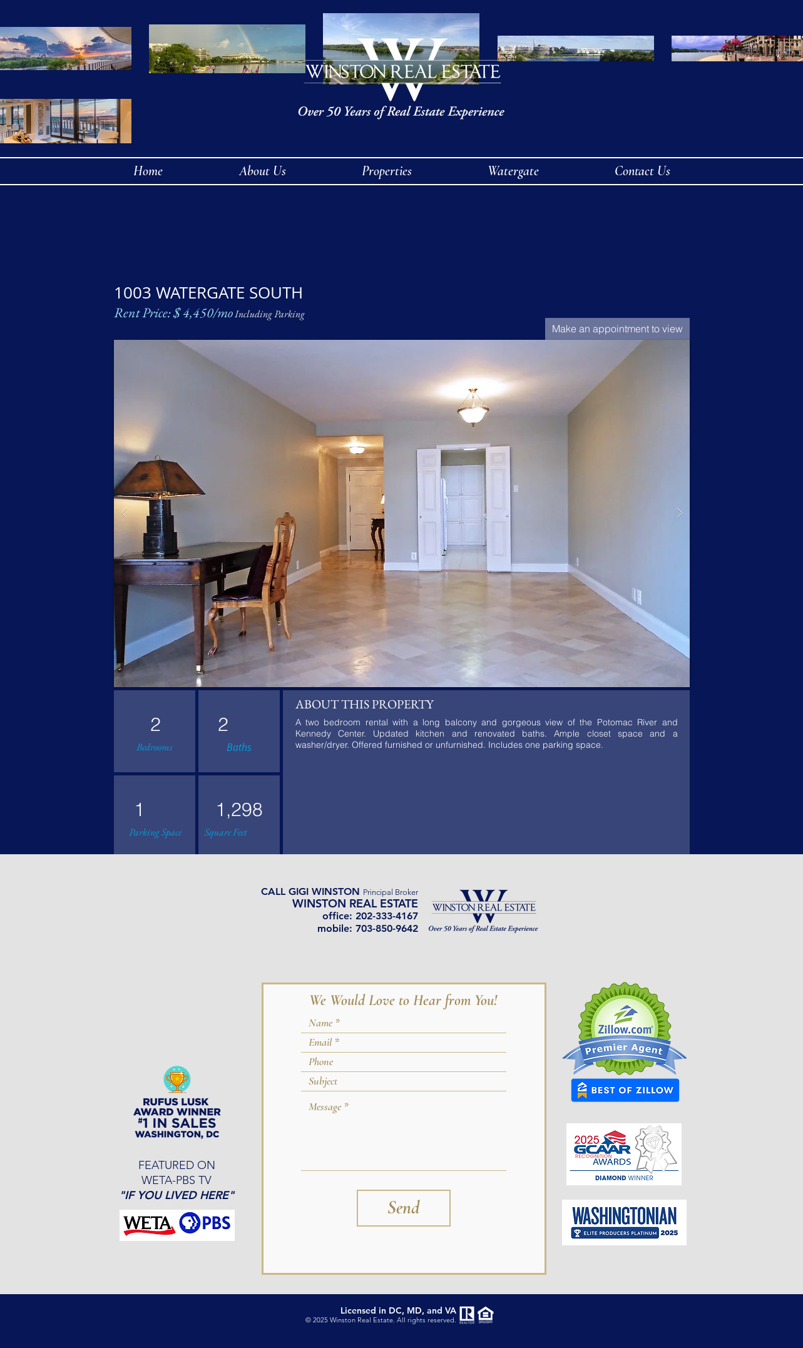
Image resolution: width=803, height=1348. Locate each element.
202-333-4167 (386, 916)
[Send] (404, 1208)
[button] (402, 513)
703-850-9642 (386, 928)
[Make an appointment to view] (617, 329)
